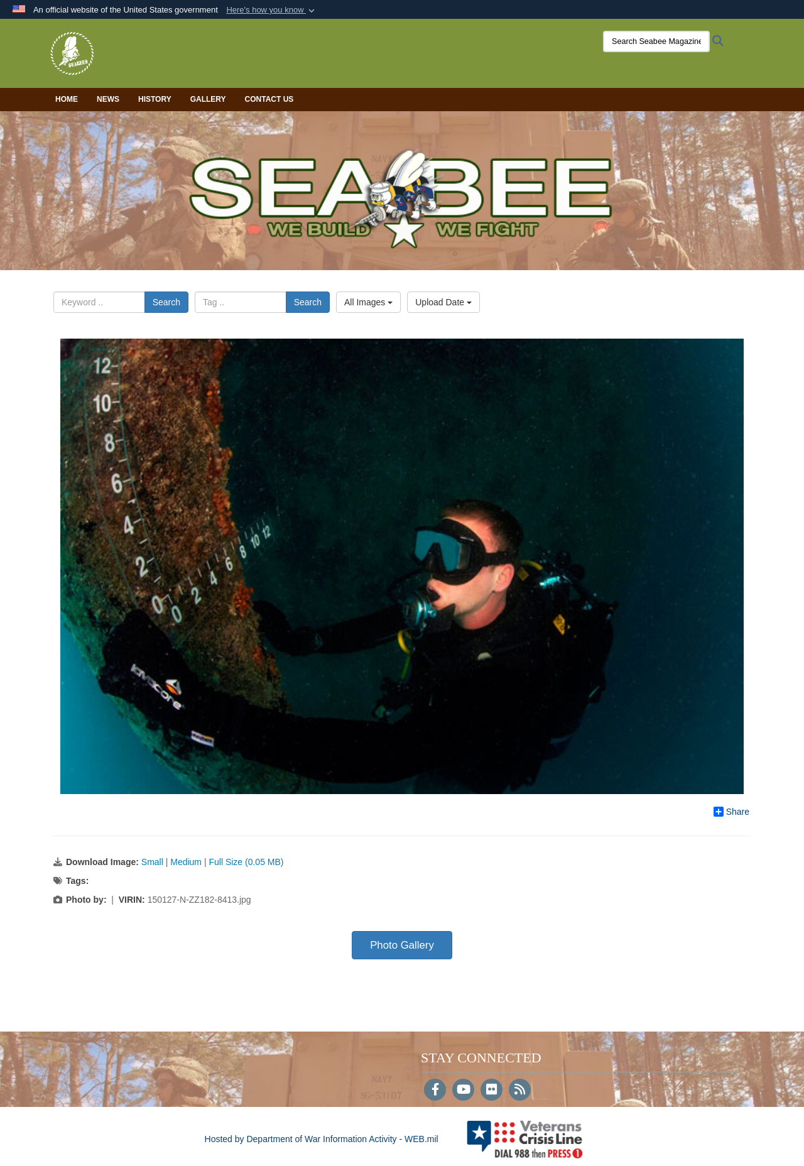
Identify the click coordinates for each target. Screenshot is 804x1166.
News (108, 99)
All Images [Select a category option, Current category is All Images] (368, 302)
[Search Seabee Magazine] (656, 41)
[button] (271, 10)
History (154, 99)
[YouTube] (463, 1091)
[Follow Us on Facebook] (435, 1091)
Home (66, 99)
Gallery (208, 99)
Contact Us (269, 99)
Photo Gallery (402, 945)
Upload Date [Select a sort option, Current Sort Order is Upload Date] (443, 302)
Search (166, 302)
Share (731, 812)
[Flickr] (492, 1091)
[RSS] (520, 1091)
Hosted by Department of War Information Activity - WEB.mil (321, 1139)
